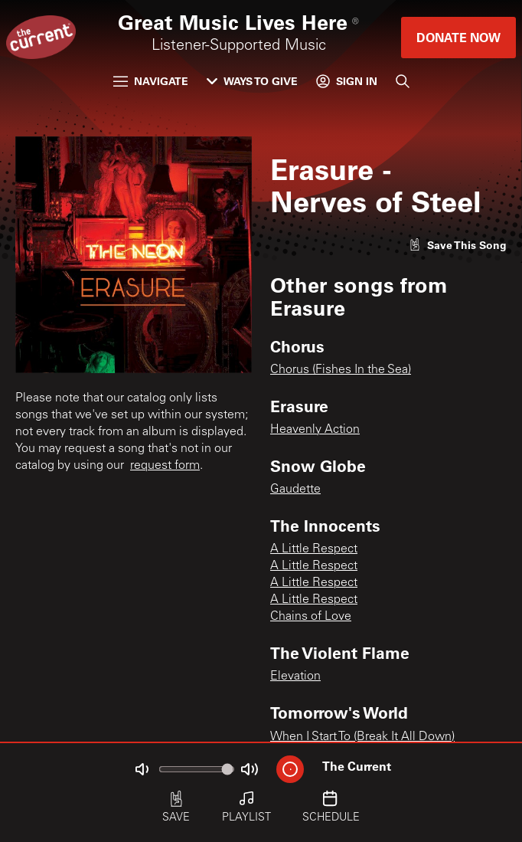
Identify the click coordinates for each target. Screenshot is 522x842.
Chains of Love (310, 617)
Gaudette (295, 489)
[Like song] (458, 244)
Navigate (150, 81)
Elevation (295, 676)
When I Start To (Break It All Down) (362, 737)
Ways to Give (252, 81)
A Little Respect (313, 549)
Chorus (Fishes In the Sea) (340, 370)
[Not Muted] (141, 769)
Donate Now (458, 37)
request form (165, 466)
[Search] (403, 81)
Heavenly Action (315, 430)
